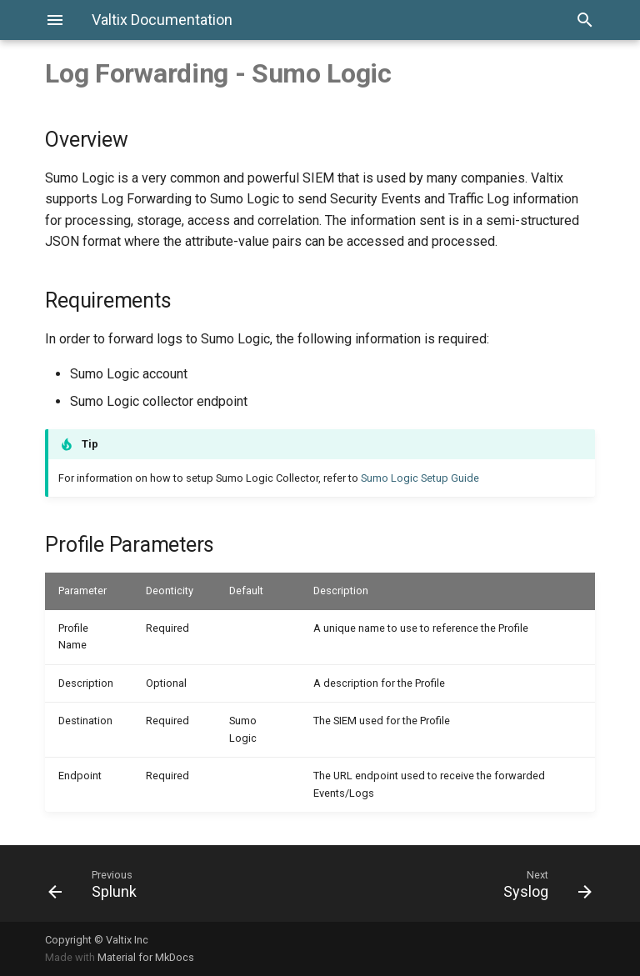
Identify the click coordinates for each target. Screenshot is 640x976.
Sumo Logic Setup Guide (420, 478)
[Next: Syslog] (462, 883)
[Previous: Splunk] (177, 883)
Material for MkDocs (146, 957)
